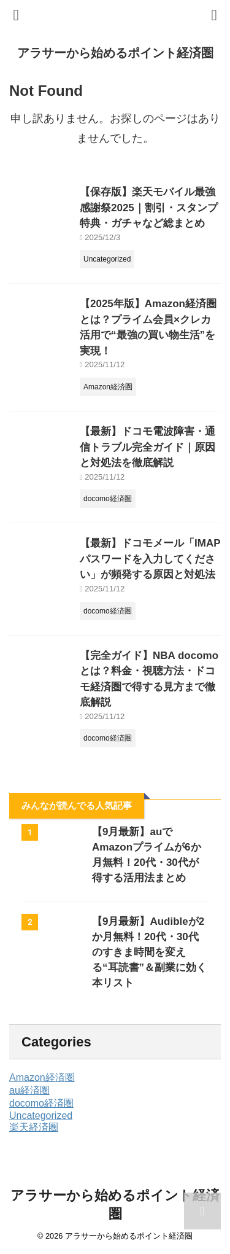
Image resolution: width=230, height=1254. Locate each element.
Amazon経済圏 (42, 1077)
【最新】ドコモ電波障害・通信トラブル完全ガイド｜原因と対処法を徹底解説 (147, 447)
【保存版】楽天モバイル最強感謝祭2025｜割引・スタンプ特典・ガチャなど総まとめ (149, 207)
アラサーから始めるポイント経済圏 (115, 53)
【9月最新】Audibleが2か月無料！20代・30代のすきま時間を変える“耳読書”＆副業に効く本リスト (149, 952)
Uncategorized (40, 1115)
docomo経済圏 (41, 1103)
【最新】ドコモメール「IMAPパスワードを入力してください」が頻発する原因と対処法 (150, 558)
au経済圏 (29, 1090)
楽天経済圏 (33, 1127)
